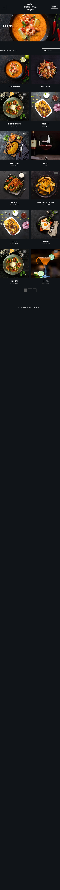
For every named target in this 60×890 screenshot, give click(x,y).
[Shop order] (51, 50)
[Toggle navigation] (4, 7)
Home (3, 29)
